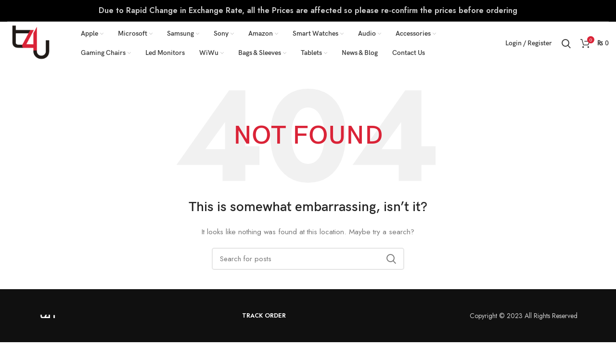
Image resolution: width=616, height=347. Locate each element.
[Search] (566, 43)
